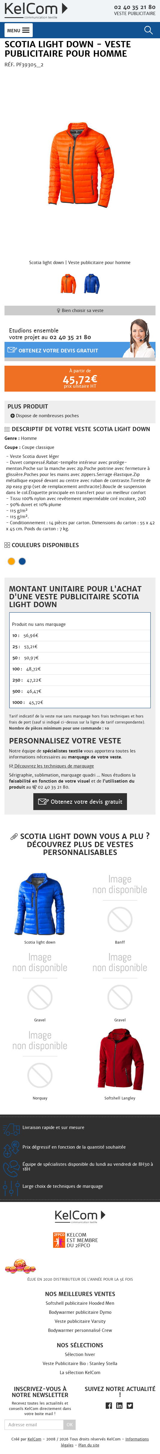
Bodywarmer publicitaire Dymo (80, 1312)
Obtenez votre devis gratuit (53, 350)
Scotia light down (40, 942)
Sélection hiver (80, 1354)
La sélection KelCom (80, 1372)
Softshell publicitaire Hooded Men (80, 1303)
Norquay (40, 1098)
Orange (11, 561)
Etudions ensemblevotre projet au (50, 334)
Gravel (40, 1020)
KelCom (34, 1439)
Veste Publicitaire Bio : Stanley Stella (80, 1363)
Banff (120, 942)
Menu (18, 30)
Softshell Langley (119, 1098)
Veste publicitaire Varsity (80, 1321)
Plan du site (88, 1445)
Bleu (22, 561)
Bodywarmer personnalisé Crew (80, 1330)
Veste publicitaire (134, 13)
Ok (70, 1424)
